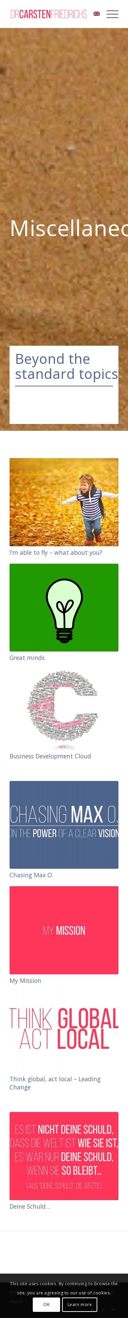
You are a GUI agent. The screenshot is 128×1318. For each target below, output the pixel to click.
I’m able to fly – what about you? (56, 552)
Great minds (27, 658)
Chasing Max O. (31, 875)
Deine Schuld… (30, 1206)
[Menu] (109, 14)
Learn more (80, 1304)
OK (46, 1304)
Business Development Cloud (50, 756)
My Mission (25, 980)
